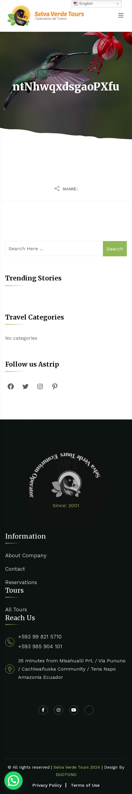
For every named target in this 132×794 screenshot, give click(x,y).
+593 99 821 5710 (40, 637)
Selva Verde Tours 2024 (77, 767)
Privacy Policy (47, 785)
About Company (26, 555)
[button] (13, 780)
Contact (15, 569)
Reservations (21, 582)
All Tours (16, 609)
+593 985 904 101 (40, 646)
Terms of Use (85, 785)
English (83, 3)
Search (115, 249)
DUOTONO (66, 774)
